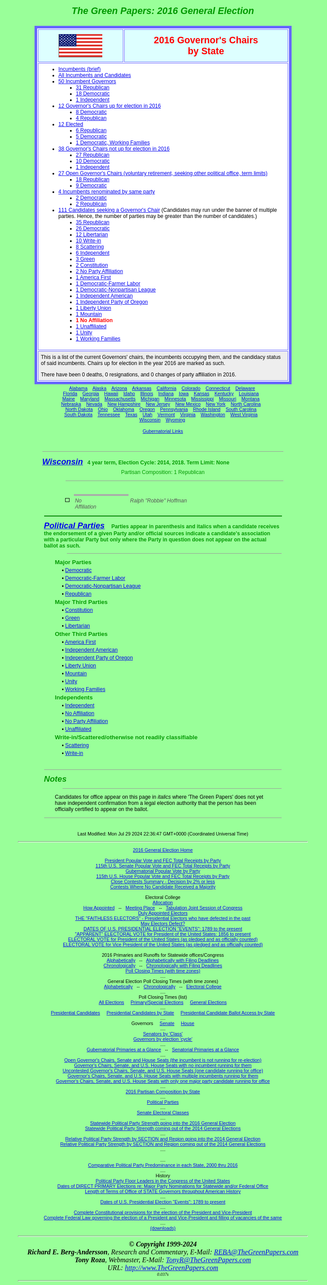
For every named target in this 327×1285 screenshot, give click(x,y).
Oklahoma (123, 409)
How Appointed (99, 907)
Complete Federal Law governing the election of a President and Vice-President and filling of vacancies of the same (163, 1217)
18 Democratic (93, 94)
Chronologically (120, 965)
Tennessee (108, 414)
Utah (148, 414)
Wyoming (175, 419)
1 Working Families (98, 339)
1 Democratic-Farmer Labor (108, 284)
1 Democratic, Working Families (113, 143)
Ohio (103, 409)
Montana (250, 398)
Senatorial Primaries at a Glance (205, 1049)
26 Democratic (93, 228)
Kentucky (224, 393)
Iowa (184, 393)
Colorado (190, 388)
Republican (78, 594)
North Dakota (79, 409)
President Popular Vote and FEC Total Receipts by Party (163, 860)
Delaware (245, 388)
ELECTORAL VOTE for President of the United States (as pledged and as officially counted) (162, 939)
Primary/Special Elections (157, 1002)
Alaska (99, 388)
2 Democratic (91, 198)
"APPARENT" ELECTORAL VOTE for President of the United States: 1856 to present (163, 934)
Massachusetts (120, 398)
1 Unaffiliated (91, 326)
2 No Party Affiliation (99, 271)
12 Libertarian (92, 235)
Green (72, 618)
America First (80, 642)
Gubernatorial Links (163, 431)
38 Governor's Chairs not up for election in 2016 (114, 149)
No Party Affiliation (86, 721)
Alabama (78, 388)
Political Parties (74, 525)
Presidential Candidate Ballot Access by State (228, 1012)
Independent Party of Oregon (99, 658)
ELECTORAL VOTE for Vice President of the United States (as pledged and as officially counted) (163, 944)
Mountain (76, 674)
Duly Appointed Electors (163, 913)
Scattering (77, 745)
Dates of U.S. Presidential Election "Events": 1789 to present (163, 1201)
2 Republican (91, 204)
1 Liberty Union (93, 308)
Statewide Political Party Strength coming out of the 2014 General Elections (162, 1128)
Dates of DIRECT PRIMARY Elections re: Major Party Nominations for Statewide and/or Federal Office (162, 1186)
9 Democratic (91, 186)
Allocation (163, 902)
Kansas (201, 393)
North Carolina (246, 404)
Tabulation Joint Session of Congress (204, 907)
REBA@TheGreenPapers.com (256, 1252)
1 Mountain (89, 314)
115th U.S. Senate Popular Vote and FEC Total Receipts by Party (163, 865)
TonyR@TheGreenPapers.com (208, 1260)
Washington (213, 414)
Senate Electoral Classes (163, 1112)
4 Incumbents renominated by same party (107, 192)
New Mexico (188, 404)
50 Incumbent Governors (87, 81)
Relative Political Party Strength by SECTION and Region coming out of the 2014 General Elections (163, 1144)
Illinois (146, 393)
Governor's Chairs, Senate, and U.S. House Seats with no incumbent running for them (163, 1065)
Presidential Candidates (75, 1012)
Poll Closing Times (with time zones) (162, 970)
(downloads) (162, 1228)
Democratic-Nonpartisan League (103, 586)
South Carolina (241, 409)
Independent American (91, 650)
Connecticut (217, 388)
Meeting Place (140, 907)
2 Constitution (92, 265)
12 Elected (71, 124)
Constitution (79, 610)
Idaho (129, 393)
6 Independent (93, 253)
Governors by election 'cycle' (162, 1039)
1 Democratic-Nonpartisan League (116, 290)
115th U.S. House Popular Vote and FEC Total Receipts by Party (163, 876)
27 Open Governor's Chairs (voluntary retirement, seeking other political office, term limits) (163, 173)
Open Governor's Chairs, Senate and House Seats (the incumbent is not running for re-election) (162, 1060)
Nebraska (71, 404)
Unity (71, 681)
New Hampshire (124, 404)
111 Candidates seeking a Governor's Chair (109, 210)
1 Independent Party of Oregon (112, 302)
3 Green (85, 259)
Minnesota (175, 398)
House (188, 1023)
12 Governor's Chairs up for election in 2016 (110, 106)
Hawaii (111, 393)
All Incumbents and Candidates (95, 75)
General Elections (208, 1002)
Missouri (228, 398)
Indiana (166, 393)
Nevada (94, 404)
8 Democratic (91, 112)
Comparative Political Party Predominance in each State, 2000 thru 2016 (162, 1165)
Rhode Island (207, 409)
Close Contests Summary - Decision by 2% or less (163, 881)
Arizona (119, 388)
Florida (70, 393)
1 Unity (84, 333)
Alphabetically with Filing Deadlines (182, 960)
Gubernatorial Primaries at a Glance (124, 1049)
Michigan (150, 398)
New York (216, 404)
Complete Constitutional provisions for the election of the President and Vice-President (163, 1212)
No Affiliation (79, 713)
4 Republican (91, 118)
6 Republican (91, 130)
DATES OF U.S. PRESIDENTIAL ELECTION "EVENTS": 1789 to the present (162, 928)
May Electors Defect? (163, 923)
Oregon (147, 409)
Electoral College (204, 986)
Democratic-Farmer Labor (95, 578)
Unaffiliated (78, 729)
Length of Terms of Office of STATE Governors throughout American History (162, 1191)
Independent (79, 705)
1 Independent (93, 100)
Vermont (166, 414)
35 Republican (93, 222)
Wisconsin (150, 419)
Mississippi (202, 398)
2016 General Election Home (163, 850)
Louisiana (249, 393)
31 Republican (93, 87)
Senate (167, 1023)
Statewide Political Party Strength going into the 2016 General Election (163, 1123)
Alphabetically (121, 960)
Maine (68, 398)
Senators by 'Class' (163, 1033)
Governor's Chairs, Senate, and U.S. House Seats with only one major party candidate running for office (163, 1081)
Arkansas (141, 388)
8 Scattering (90, 247)
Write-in (74, 753)
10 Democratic (93, 161)
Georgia (91, 393)
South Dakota (78, 414)
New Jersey (158, 404)
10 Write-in (88, 241)
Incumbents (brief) (80, 69)
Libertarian (77, 626)
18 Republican (93, 179)
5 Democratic (91, 136)
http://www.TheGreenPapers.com (171, 1267)
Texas (131, 414)
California (166, 388)
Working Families (85, 689)
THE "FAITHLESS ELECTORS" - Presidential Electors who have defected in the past (162, 918)
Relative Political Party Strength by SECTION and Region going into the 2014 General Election (163, 1138)
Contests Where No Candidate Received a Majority (163, 886)
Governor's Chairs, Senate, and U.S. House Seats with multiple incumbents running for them (162, 1075)
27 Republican (93, 155)
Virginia (187, 414)
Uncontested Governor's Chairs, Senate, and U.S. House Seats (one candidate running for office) (163, 1070)
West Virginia (243, 414)
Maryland (89, 398)
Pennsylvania (174, 409)
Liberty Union (80, 666)
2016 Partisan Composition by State (162, 1091)
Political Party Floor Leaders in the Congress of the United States (163, 1180)
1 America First (93, 277)
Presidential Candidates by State (140, 1012)
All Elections (111, 1002)
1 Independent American (104, 296)
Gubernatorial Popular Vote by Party (162, 871)
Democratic (78, 570)
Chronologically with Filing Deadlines (184, 965)
